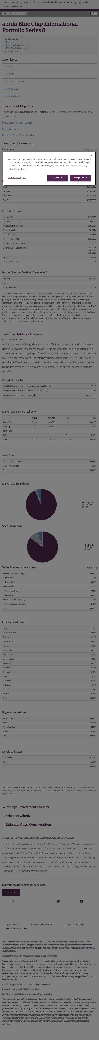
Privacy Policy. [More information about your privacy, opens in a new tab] (20, 169)
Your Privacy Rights (17, 178)
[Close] (91, 155)
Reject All (57, 178)
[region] (49, 169)
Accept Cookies (81, 178)
